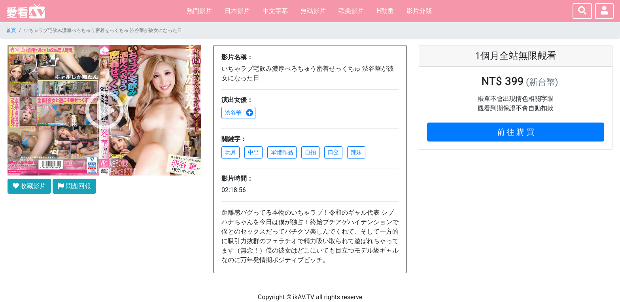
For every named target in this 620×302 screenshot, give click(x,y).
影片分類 (419, 11)
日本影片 (237, 11)
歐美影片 (351, 11)
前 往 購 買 (516, 132)
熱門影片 (199, 11)
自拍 (310, 152)
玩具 (230, 152)
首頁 (11, 30)
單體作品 (282, 152)
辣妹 (356, 152)
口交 (333, 152)
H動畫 (384, 11)
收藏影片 (29, 186)
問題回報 (74, 186)
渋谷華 (239, 112)
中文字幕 (275, 11)
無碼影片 (313, 11)
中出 (253, 152)
